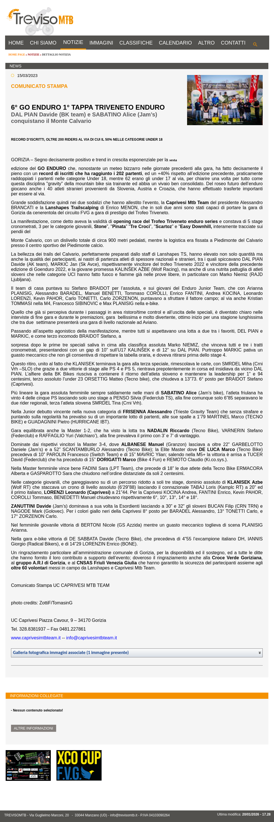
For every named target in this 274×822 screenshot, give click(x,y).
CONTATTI (233, 43)
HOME (16, 43)
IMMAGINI (101, 43)
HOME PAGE (16, 54)
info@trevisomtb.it (123, 815)
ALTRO (206, 43)
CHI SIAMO (43, 43)
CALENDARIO (175, 43)
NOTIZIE (73, 42)
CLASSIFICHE (136, 43)
